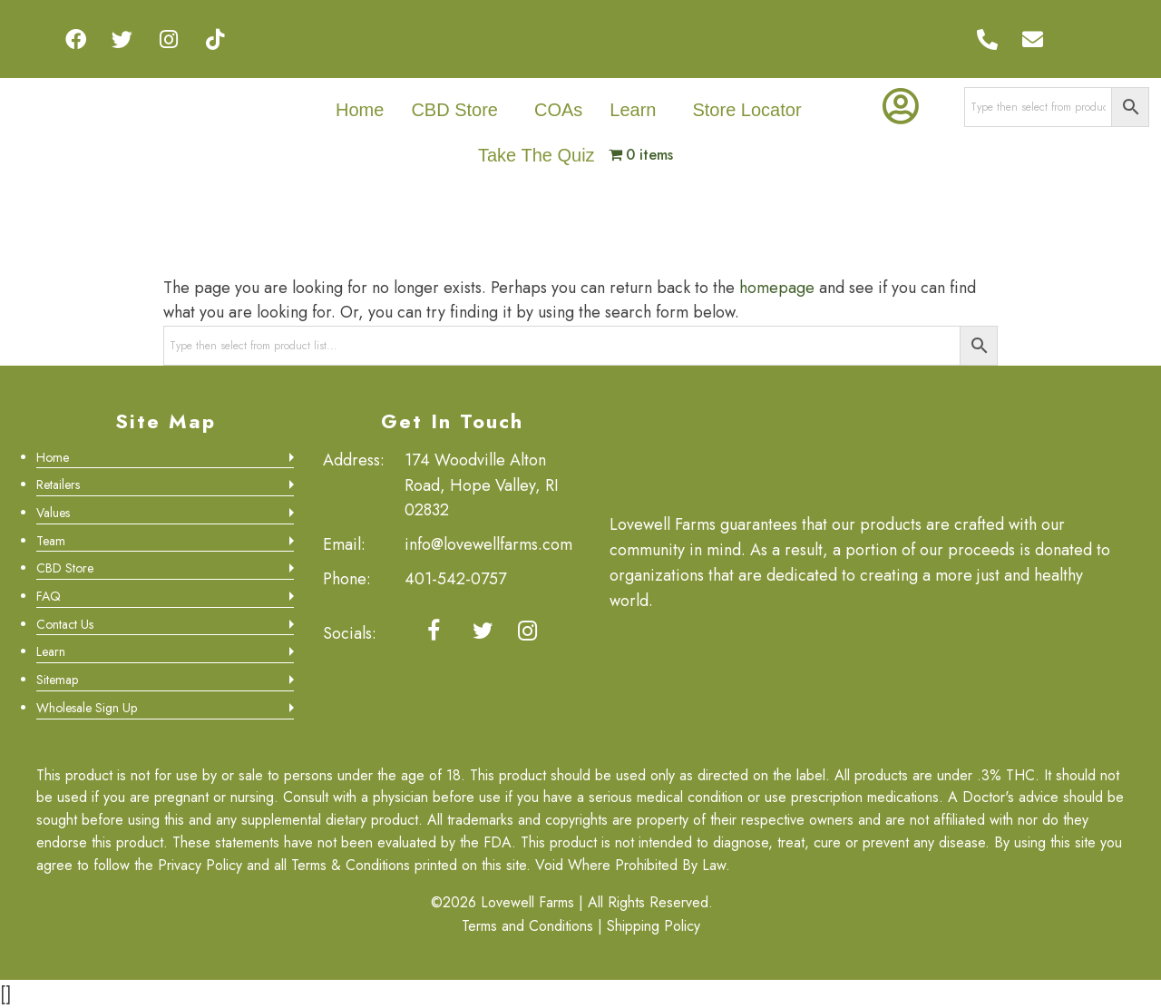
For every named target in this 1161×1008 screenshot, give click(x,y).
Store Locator (746, 110)
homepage (777, 287)
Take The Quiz (536, 155)
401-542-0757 (455, 579)
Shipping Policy (653, 925)
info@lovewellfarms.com (488, 544)
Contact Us (64, 624)
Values (53, 513)
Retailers (58, 484)
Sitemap (57, 679)
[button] (459, 109)
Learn (633, 110)
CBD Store (454, 110)
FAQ (48, 596)
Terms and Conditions (527, 925)
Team (50, 541)
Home (360, 110)
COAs (558, 110)
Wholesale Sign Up (86, 708)
